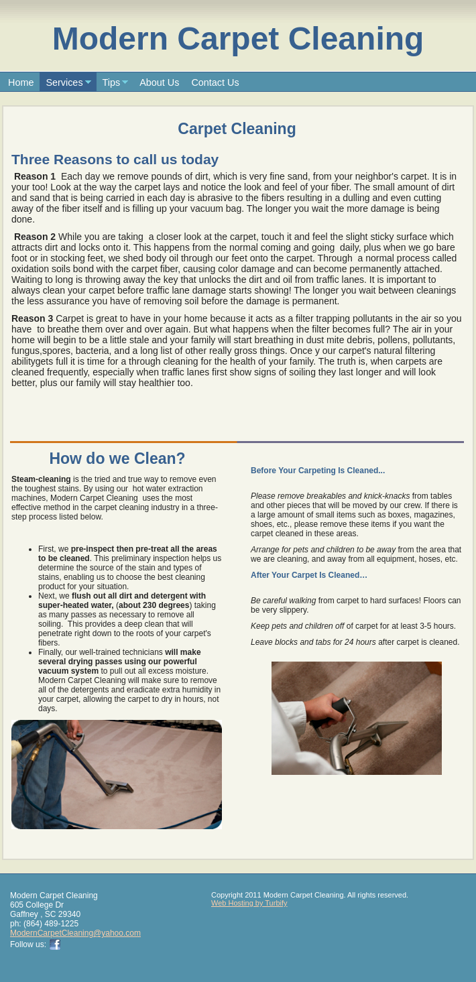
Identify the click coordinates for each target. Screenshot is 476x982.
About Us (159, 82)
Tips (112, 82)
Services (64, 82)
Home (21, 82)
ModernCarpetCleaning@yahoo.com (75, 933)
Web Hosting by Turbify (249, 903)
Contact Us (215, 82)
